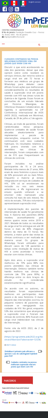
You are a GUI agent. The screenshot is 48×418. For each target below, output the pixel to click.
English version (35, 2)
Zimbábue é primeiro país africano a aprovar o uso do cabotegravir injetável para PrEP (20, 353)
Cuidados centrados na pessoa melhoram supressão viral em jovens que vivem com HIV (21, 61)
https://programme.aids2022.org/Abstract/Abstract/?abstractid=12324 (23, 338)
